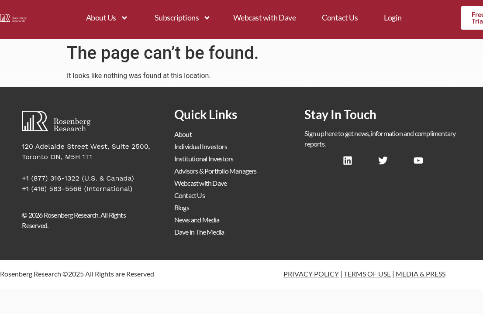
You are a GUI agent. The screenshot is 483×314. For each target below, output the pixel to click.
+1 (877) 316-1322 (50, 178)
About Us (107, 18)
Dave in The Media (199, 232)
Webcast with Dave (264, 17)
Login (393, 17)
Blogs (181, 207)
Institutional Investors (204, 158)
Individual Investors (200, 146)
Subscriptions (183, 18)
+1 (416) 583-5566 (52, 188)
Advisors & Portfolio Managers (215, 171)
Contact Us (340, 17)
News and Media (197, 219)
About (183, 134)
